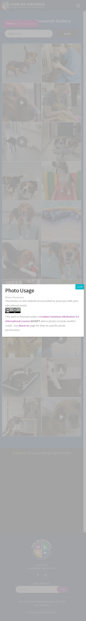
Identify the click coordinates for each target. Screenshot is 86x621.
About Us (24, 325)
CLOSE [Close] (80, 286)
